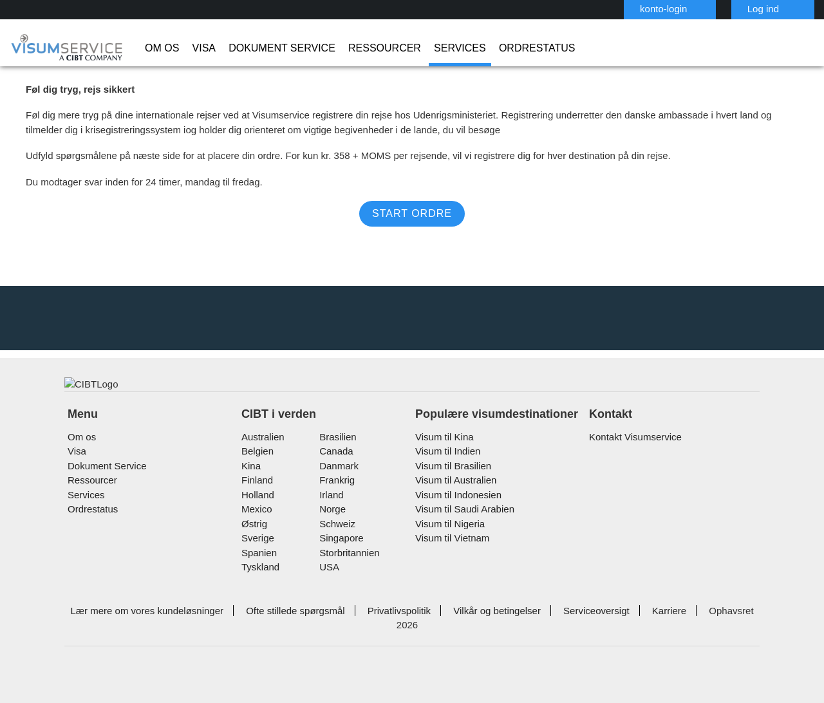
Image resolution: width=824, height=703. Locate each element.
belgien (256, 485)
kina (250, 500)
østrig (254, 558)
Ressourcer (353, 48)
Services (416, 48)
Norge (331, 543)
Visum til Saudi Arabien (460, 543)
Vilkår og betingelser (477, 645)
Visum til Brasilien (450, 500)
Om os (159, 48)
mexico (255, 543)
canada (333, 485)
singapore (339, 572)
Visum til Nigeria (447, 558)
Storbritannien (348, 587)
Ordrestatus (483, 48)
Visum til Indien (445, 485)
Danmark (336, 500)
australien (262, 471)
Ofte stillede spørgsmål (284, 645)
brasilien (336, 471)
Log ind (700, 8)
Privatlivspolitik (383, 645)
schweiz (335, 558)
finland (255, 514)
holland (256, 529)
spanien (257, 587)
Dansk (777, 8)
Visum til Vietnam (449, 572)
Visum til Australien (453, 514)
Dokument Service (264, 48)
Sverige (256, 572)
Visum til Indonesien (455, 529)
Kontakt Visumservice (633, 471)
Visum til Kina (441, 471)
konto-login (603, 8)
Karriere (640, 645)
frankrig (335, 514)
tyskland (259, 601)
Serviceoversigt (571, 645)
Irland (330, 529)
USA (327, 601)
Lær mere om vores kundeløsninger (145, 645)
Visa (195, 48)
